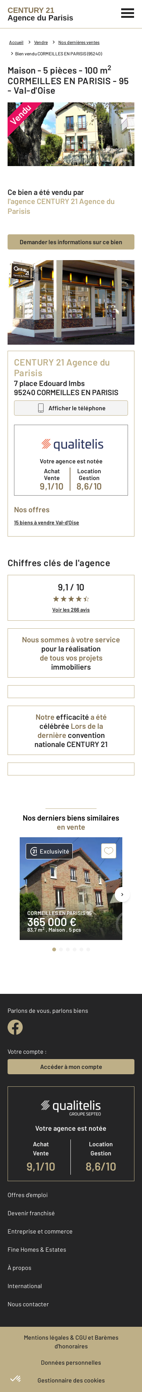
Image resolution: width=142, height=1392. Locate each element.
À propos (19, 1267)
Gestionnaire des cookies (71, 1380)
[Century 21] (40, 14)
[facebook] (15, 1027)
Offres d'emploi (28, 1194)
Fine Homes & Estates (37, 1249)
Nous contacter (28, 1303)
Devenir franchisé (31, 1212)
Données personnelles (71, 1362)
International (25, 1285)
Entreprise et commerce (40, 1231)
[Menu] (127, 12)
